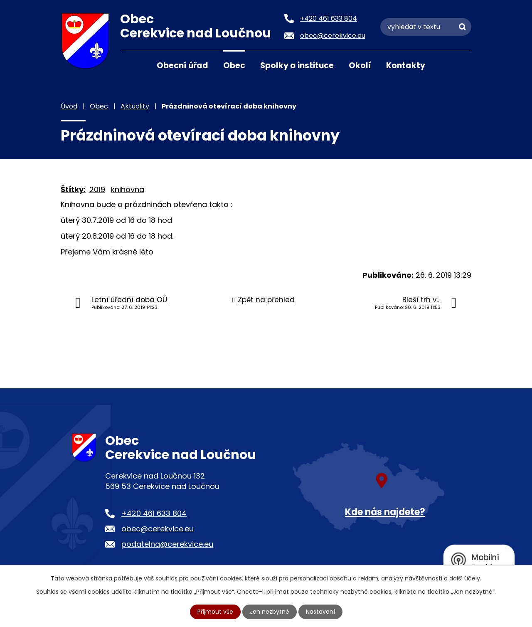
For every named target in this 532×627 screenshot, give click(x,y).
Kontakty (405, 65)
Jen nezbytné (269, 611)
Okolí (360, 65)
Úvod (131, 64)
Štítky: (73, 189)
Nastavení (320, 611)
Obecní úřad (182, 65)
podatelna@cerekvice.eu (167, 544)
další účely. (465, 578)
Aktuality (135, 106)
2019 (97, 189)
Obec (234, 65)
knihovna (127, 189)
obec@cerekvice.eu (157, 528)
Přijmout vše (215, 611)
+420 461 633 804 (154, 513)
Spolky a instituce (297, 65)
